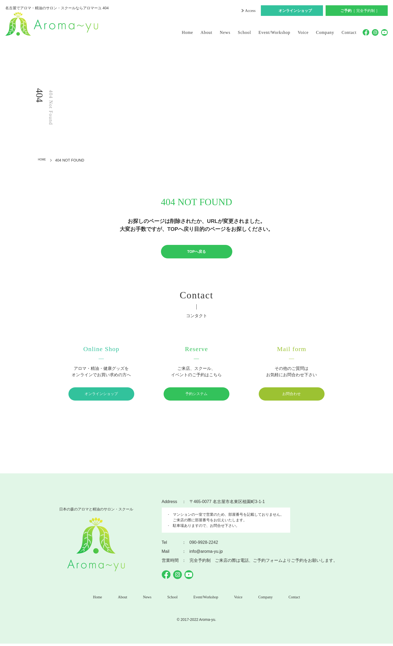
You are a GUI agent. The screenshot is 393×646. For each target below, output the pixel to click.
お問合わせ (291, 394)
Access (250, 11)
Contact (349, 32)
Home (187, 32)
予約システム (196, 394)
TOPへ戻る (196, 252)
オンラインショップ (295, 11)
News (225, 32)
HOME (43, 160)
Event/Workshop (274, 32)
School (244, 32)
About (206, 32)
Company (325, 32)
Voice (303, 32)
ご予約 (360, 11)
